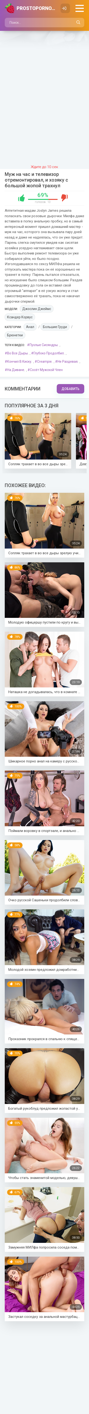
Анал (30, 327)
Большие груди (55, 327)
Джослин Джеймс (36, 309)
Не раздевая (67, 361)
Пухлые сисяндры (43, 345)
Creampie (44, 361)
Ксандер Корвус (20, 317)
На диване (15, 370)
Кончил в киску (19, 361)
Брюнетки (15, 335)
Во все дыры (17, 353)
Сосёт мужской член (46, 370)
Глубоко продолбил (48, 353)
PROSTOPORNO (36, 8)
